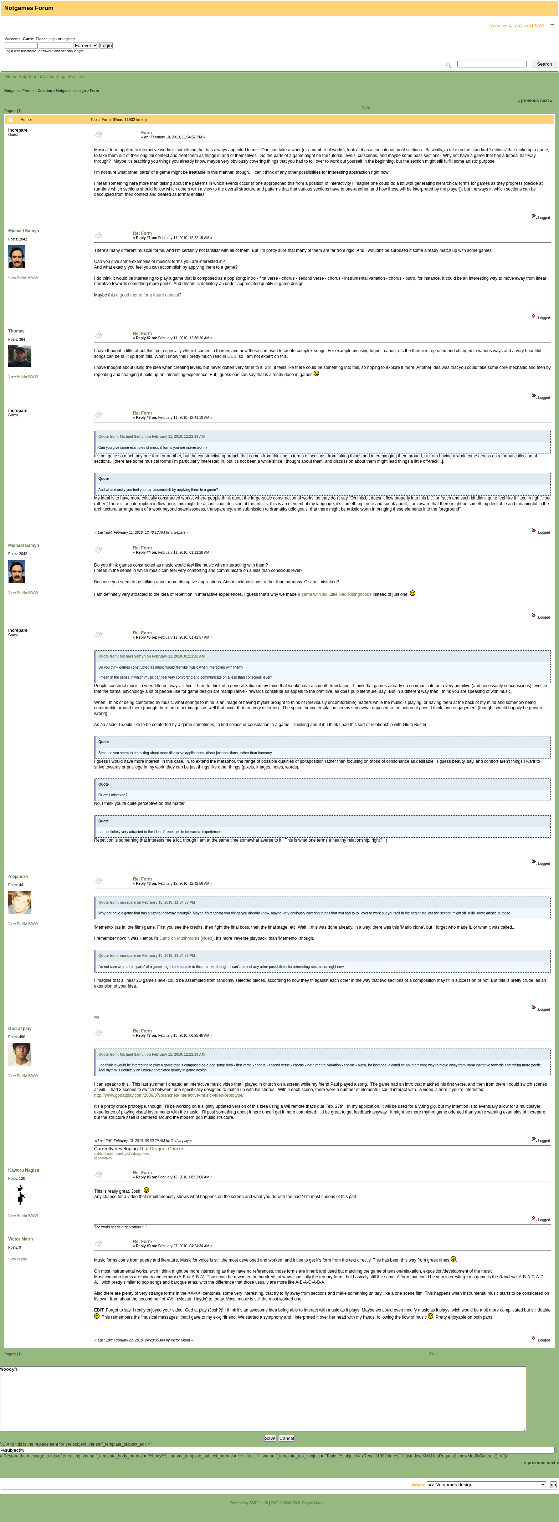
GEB (231, 356)
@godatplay (103, 1158)
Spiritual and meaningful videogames (121, 1154)
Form (94, 91)
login (52, 39)
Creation (45, 91)
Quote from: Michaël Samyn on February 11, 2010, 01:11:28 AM (151, 656)
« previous (528, 100)
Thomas (16, 331)
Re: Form (142, 233)
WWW (33, 278)
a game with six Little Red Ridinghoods (334, 594)
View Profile (17, 278)
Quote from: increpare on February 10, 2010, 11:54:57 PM (146, 902)
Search (34, 76)
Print (365, 108)
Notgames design (71, 91)
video (207, 938)
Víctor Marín (20, 1239)
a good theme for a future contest (147, 295)
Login (63, 76)
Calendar (49, 76)
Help (23, 76)
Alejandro (18, 876)
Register (77, 76)
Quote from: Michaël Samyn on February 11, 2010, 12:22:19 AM (151, 436)
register (68, 39)
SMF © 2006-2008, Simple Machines (300, 1516)
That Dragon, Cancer (161, 1148)
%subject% (249, 1468)
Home (11, 76)
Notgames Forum (19, 91)
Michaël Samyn (23, 230)
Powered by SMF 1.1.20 (249, 1516)
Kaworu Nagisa (23, 1170)
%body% (263, 1405)
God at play (19, 1028)
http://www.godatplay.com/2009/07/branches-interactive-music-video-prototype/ (168, 1095)
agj (96, 1017)
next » (546, 100)
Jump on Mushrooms (179, 938)
